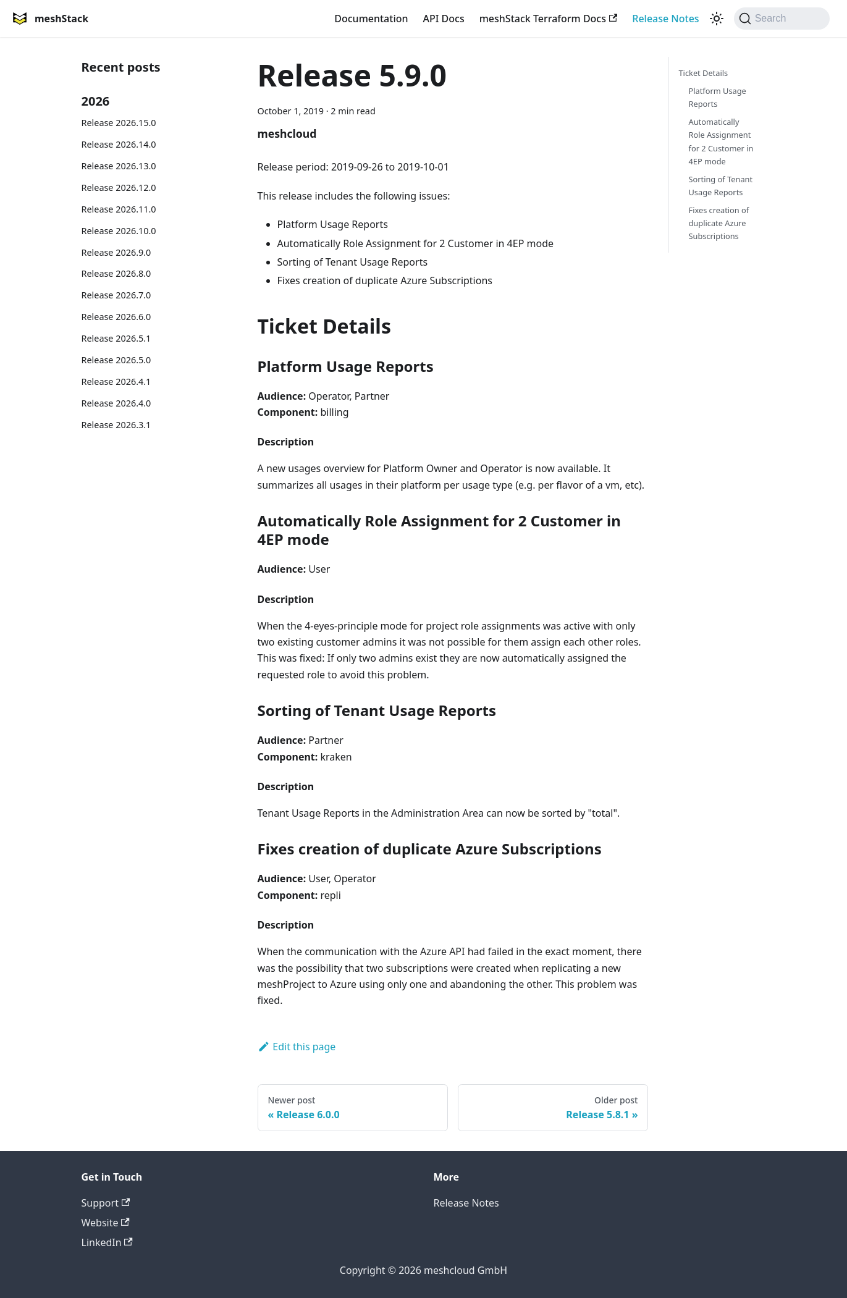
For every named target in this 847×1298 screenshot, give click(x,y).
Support (106, 1203)
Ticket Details (703, 72)
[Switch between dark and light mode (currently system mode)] (717, 18)
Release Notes (665, 18)
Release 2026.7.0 (116, 295)
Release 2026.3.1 (116, 425)
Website (106, 1222)
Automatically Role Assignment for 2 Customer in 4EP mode (720, 141)
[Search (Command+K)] (782, 18)
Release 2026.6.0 (116, 316)
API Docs (444, 18)
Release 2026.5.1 (116, 338)
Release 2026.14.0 (119, 144)
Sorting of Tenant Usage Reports (720, 186)
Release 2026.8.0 (116, 273)
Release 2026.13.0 (119, 166)
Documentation (371, 18)
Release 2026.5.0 (116, 360)
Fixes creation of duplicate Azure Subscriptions (718, 223)
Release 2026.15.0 (119, 123)
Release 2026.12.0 (119, 187)
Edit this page (297, 1046)
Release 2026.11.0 (119, 209)
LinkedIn (107, 1242)
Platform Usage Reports (717, 97)
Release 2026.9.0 (116, 252)
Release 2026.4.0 (116, 403)
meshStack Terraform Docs (548, 18)
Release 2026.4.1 (116, 381)
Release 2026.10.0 (119, 231)
